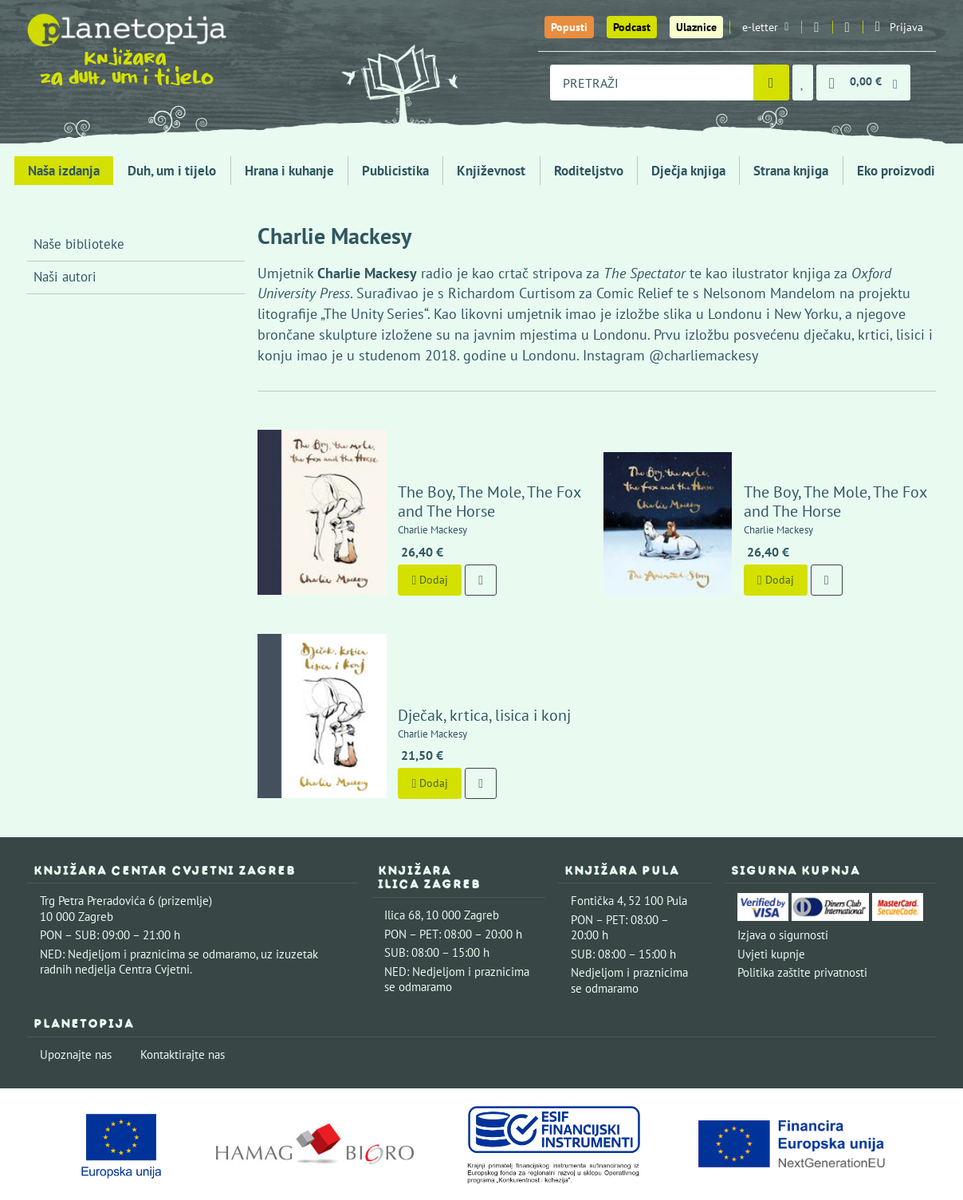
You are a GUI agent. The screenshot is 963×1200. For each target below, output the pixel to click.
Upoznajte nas (76, 1009)
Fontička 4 (597, 856)
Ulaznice (696, 27)
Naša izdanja (64, 170)
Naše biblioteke (78, 244)
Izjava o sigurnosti (782, 890)
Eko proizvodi (896, 170)
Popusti (569, 27)
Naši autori (64, 276)
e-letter (765, 27)
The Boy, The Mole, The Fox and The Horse (473, 479)
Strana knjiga (790, 170)
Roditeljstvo (588, 170)
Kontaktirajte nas (182, 1009)
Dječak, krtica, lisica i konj (468, 669)
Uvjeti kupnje (771, 908)
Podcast (632, 27)
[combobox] (651, 82)
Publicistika (395, 170)
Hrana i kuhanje (289, 170)
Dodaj (413, 556)
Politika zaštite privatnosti (802, 927)
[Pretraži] (771, 82)
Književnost (491, 170)
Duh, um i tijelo (172, 170)
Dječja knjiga (688, 170)
